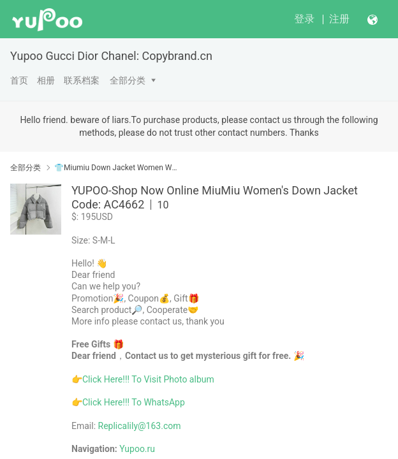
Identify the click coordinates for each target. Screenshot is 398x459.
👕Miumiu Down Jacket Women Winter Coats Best (116, 167)
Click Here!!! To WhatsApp (133, 402)
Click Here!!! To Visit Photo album (148, 379)
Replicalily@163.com (139, 426)
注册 (339, 19)
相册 (46, 80)
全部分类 (127, 80)
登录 (304, 19)
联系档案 (82, 80)
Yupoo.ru (137, 449)
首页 (19, 80)
